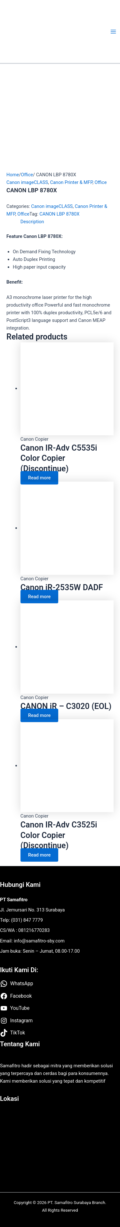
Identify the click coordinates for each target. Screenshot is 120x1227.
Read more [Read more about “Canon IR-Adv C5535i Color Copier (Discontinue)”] (39, 478)
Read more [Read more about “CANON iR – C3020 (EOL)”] (39, 715)
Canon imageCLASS (27, 182)
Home (12, 175)
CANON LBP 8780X (59, 214)
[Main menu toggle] (113, 31)
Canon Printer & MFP (71, 182)
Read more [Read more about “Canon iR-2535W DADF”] (39, 596)
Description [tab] (32, 222)
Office (27, 175)
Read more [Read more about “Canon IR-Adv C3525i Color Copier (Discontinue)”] (39, 855)
